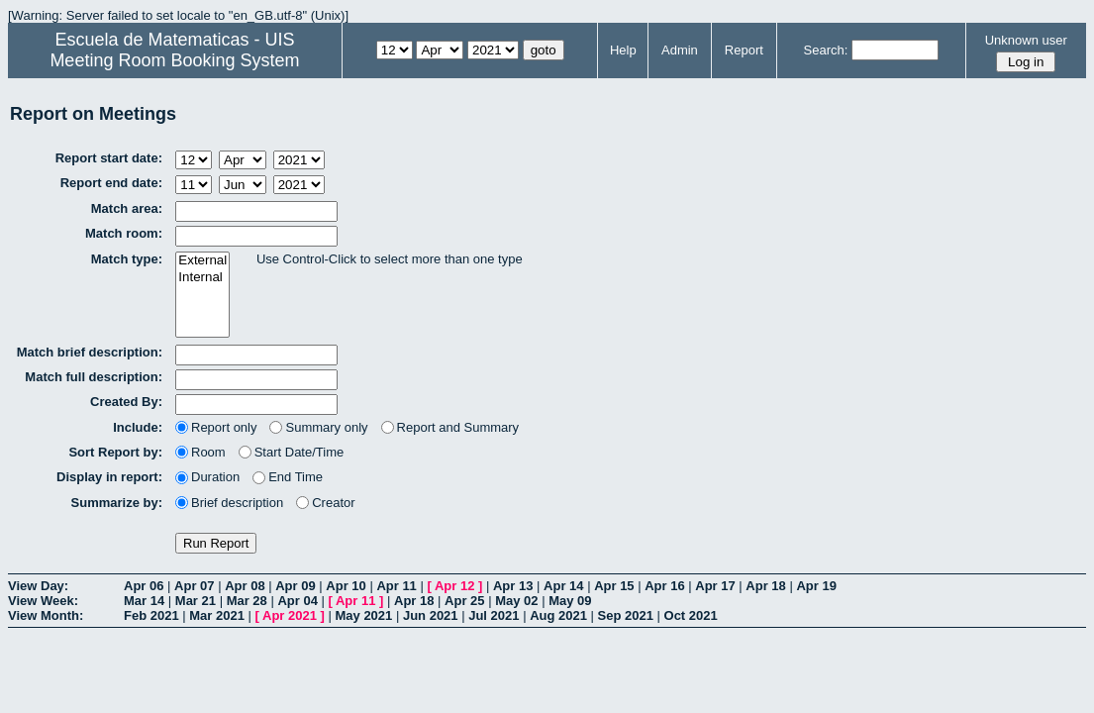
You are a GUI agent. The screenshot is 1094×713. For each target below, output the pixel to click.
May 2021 (363, 615)
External (202, 261)
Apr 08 (244, 585)
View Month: (45, 615)
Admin (679, 50)
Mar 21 (195, 600)
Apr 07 (194, 585)
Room (200, 452)
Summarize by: (116, 502)
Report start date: (108, 158)
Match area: (126, 208)
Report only (215, 427)
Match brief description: (89, 352)
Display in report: (109, 476)
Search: (826, 50)
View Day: (38, 585)
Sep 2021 (625, 615)
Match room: (123, 233)
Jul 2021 (493, 615)
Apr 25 (464, 600)
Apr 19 (816, 585)
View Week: (43, 600)
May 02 (516, 600)
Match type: (126, 259)
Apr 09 (295, 585)
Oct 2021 (691, 615)
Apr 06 (143, 585)
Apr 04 (297, 600)
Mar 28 (247, 600)
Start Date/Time (292, 452)
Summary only (318, 427)
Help (623, 50)
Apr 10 (345, 585)
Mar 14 (144, 600)
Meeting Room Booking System (174, 60)
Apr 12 (454, 585)
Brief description (229, 502)
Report (744, 50)
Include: (137, 427)
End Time (287, 476)
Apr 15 (614, 585)
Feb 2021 (151, 615)
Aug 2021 (558, 615)
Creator (325, 502)
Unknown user (1026, 40)
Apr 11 (396, 585)
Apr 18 (765, 585)
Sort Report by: (115, 452)
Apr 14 (563, 585)
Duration (207, 476)
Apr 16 (664, 585)
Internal (202, 277)
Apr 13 (513, 585)
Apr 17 (715, 585)
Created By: (126, 401)
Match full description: (93, 376)
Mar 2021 (217, 615)
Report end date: (111, 182)
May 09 (569, 600)
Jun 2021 (430, 615)
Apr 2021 (289, 615)
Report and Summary (450, 427)
